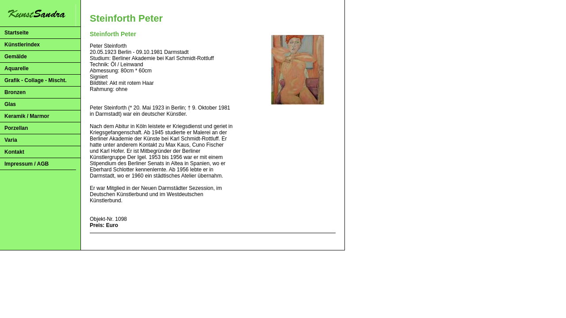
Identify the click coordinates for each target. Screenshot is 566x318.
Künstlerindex (22, 45)
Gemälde (15, 56)
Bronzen (15, 92)
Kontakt (14, 152)
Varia (10, 140)
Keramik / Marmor (26, 116)
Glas (10, 104)
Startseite (16, 33)
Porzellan (16, 128)
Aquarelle (16, 68)
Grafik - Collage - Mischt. (35, 80)
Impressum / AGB (26, 164)
